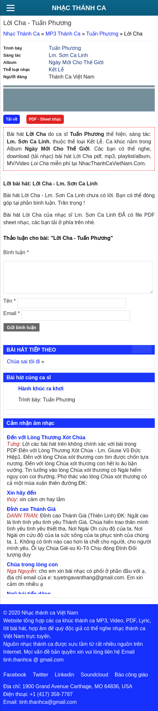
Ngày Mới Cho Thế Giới (76, 62)
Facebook (15, 674)
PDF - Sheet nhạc (45, 119)
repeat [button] (66, 101)
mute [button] (111, 100)
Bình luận (16, 252)
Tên (9, 301)
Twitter (40, 674)
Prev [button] (12, 101)
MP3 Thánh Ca (63, 33)
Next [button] (45, 101)
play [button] (28, 100)
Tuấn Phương (102, 33)
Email (11, 313)
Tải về (11, 119)
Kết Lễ (56, 69)
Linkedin (64, 674)
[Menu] (10, 8)
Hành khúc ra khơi (41, 388)
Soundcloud (94, 674)
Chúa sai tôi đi (23, 361)
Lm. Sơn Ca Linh (68, 55)
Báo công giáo (131, 674)
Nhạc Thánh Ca (79, 7)
